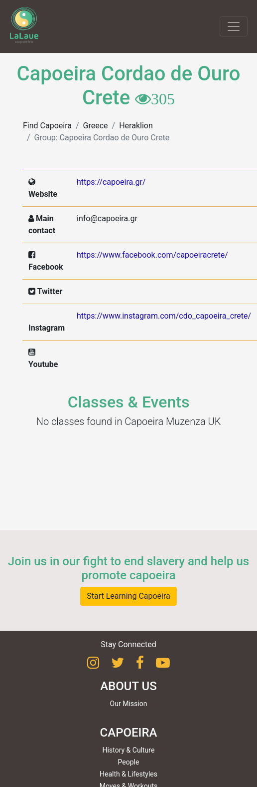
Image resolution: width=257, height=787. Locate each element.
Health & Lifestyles (128, 774)
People (128, 762)
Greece (95, 125)
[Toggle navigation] (234, 26)
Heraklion (136, 125)
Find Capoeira (47, 125)
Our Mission (128, 704)
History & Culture (129, 750)
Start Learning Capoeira (128, 596)
